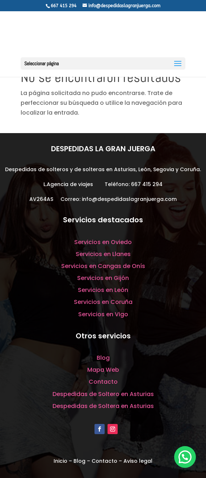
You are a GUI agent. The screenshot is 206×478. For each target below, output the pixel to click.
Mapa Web (103, 370)
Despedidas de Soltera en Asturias (103, 406)
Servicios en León (103, 290)
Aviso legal (137, 461)
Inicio (60, 461)
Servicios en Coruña (103, 302)
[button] (185, 457)
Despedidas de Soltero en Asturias (103, 394)
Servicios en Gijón (103, 278)
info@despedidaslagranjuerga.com (129, 199)
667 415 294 (147, 184)
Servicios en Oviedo (103, 242)
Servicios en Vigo (103, 314)
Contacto (103, 382)
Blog (103, 358)
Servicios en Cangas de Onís (103, 266)
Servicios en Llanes (103, 254)
